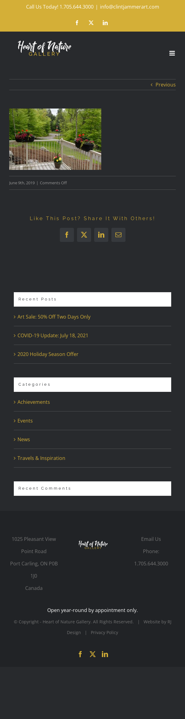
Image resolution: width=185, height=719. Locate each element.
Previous (166, 84)
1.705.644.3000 (151, 563)
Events (25, 420)
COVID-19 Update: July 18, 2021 (52, 335)
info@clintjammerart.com (129, 6)
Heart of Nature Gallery (67, 622)
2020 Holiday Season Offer (48, 354)
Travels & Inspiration (41, 458)
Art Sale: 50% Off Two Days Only (54, 316)
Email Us (151, 539)
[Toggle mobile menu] (172, 53)
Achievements (33, 402)
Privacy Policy (104, 632)
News (23, 439)
